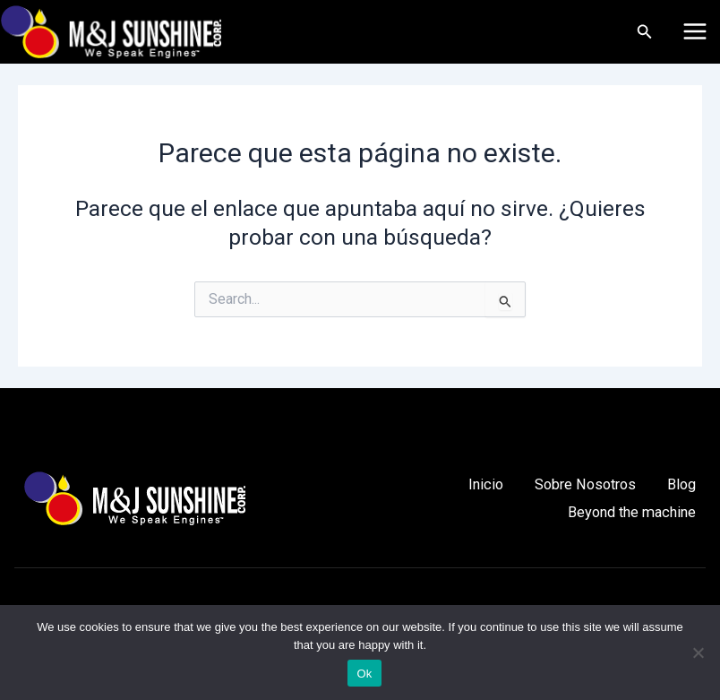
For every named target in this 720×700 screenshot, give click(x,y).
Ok (364, 673)
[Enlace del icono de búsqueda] (647, 32)
